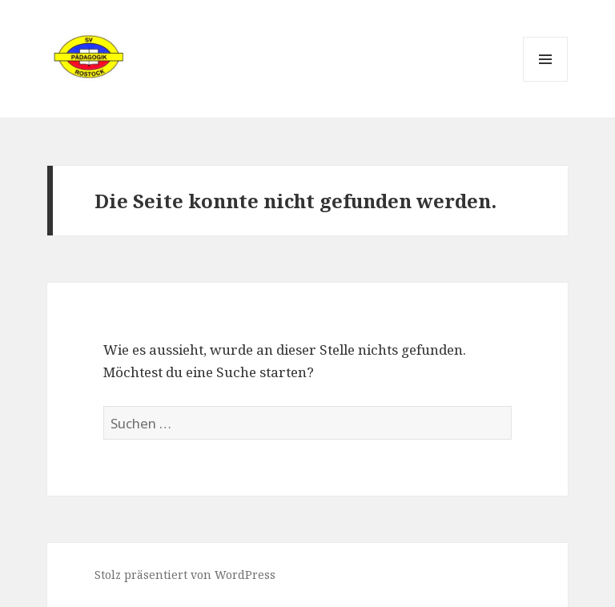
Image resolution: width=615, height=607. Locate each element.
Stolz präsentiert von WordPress (184, 574)
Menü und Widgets (546, 81)
